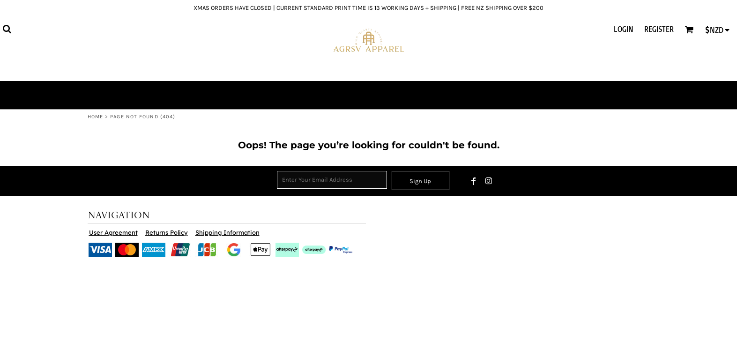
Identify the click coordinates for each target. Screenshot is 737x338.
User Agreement (113, 232)
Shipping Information (227, 232)
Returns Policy (166, 232)
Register (659, 29)
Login (623, 29)
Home (95, 117)
